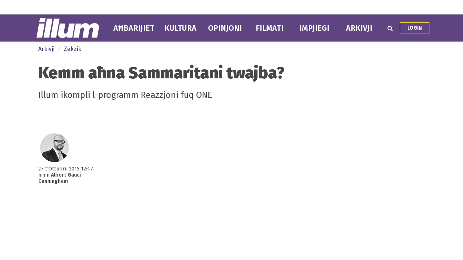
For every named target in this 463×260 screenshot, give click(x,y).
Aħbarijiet (133, 28)
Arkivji (359, 28)
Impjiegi (314, 28)
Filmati (270, 28)
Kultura (180, 28)
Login (414, 28)
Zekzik (72, 49)
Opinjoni (225, 28)
